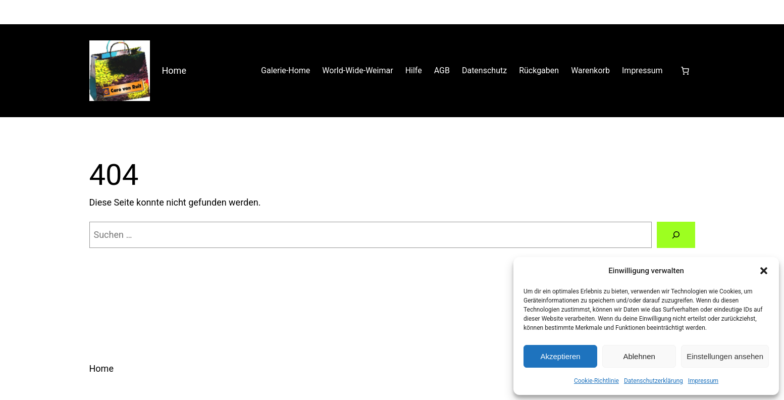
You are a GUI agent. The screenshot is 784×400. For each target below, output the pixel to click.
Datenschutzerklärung (653, 380)
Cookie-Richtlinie (596, 380)
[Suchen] (676, 235)
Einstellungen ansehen (725, 356)
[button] (764, 271)
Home (174, 70)
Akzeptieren (560, 356)
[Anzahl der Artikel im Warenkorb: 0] (685, 71)
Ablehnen (639, 356)
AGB (442, 70)
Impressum (703, 380)
